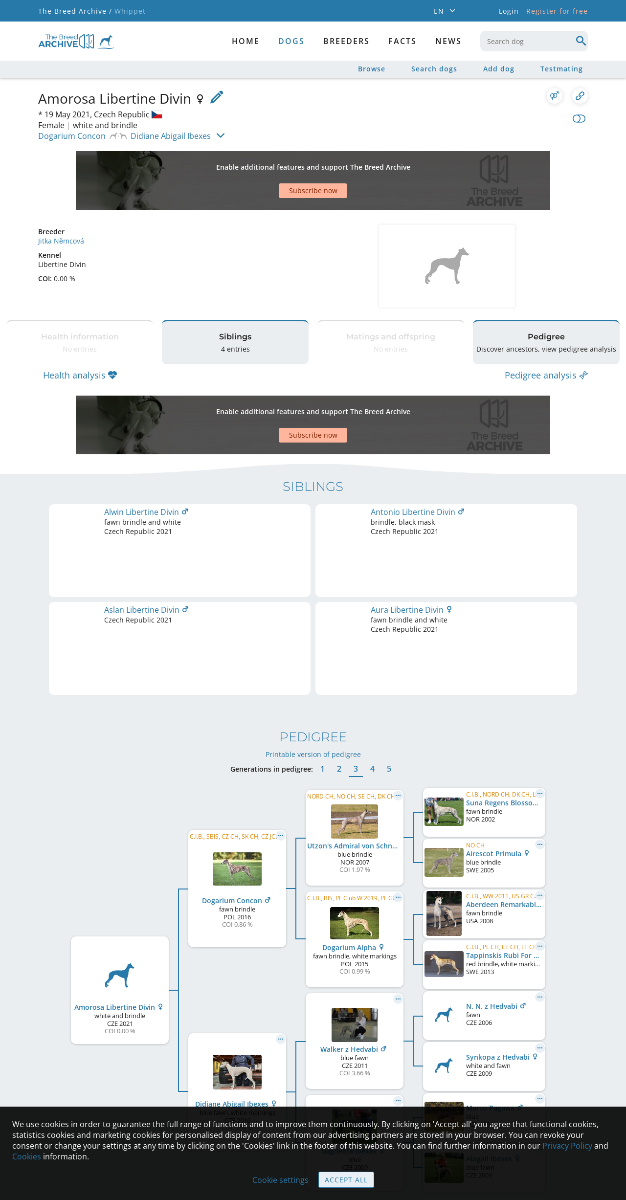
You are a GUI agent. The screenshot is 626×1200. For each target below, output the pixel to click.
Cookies (26, 1156)
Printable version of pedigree (313, 578)
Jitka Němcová (61, 206)
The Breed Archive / (75, 11)
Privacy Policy (567, 1145)
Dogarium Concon (72, 136)
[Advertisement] (275, 163)
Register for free (557, 11)
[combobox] (534, 41)
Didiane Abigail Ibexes (171, 136)
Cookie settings (280, 1180)
